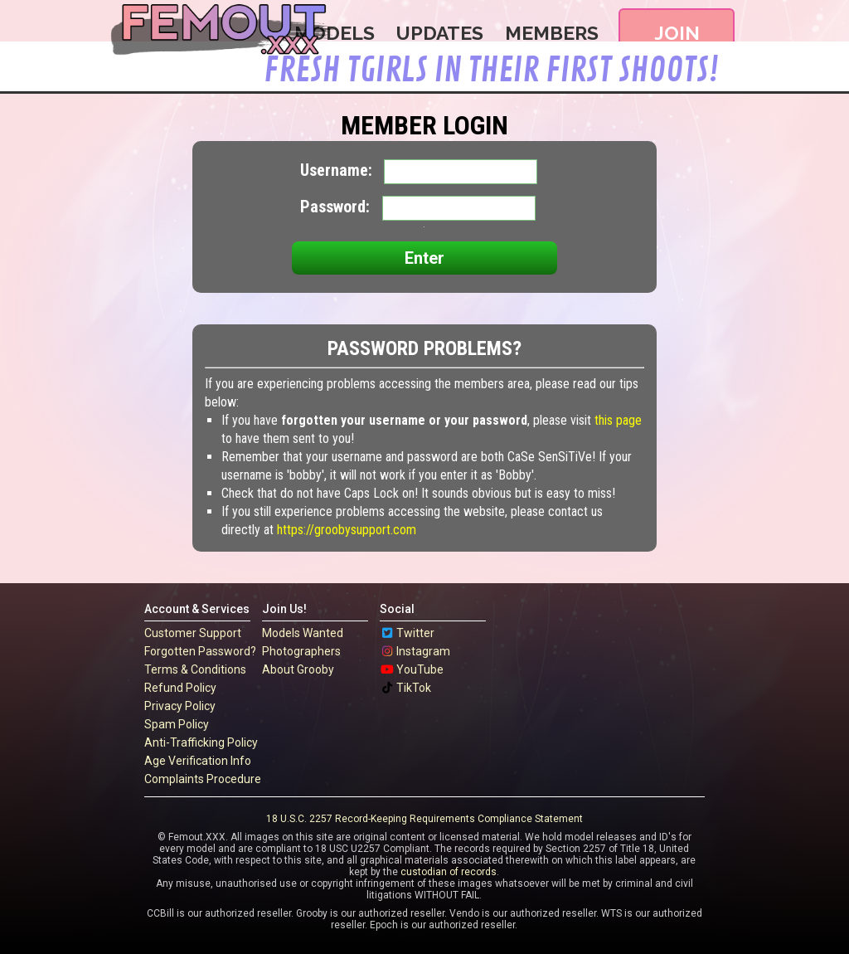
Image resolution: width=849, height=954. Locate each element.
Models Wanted (302, 633)
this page (618, 420)
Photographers (301, 651)
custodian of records (448, 872)
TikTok (413, 687)
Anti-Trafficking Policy (201, 742)
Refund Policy (180, 687)
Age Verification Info (197, 760)
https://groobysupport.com (346, 530)
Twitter (415, 633)
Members (552, 33)
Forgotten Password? (200, 651)
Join (677, 33)
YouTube (420, 669)
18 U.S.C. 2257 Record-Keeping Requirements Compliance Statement (424, 819)
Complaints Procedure (202, 779)
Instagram (423, 651)
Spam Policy (176, 724)
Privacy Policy (180, 706)
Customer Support (192, 633)
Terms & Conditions (195, 669)
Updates (442, 33)
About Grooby (298, 669)
